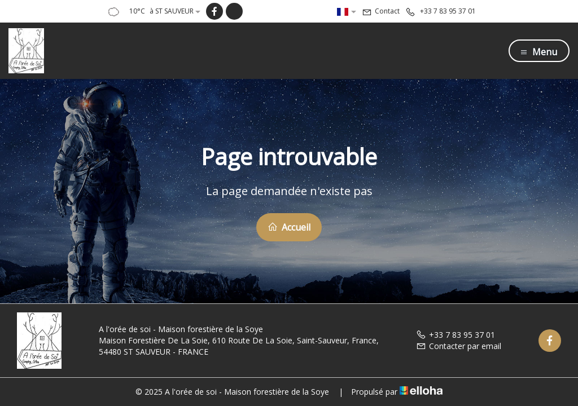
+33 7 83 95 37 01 (455, 334)
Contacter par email (458, 346)
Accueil (289, 227)
